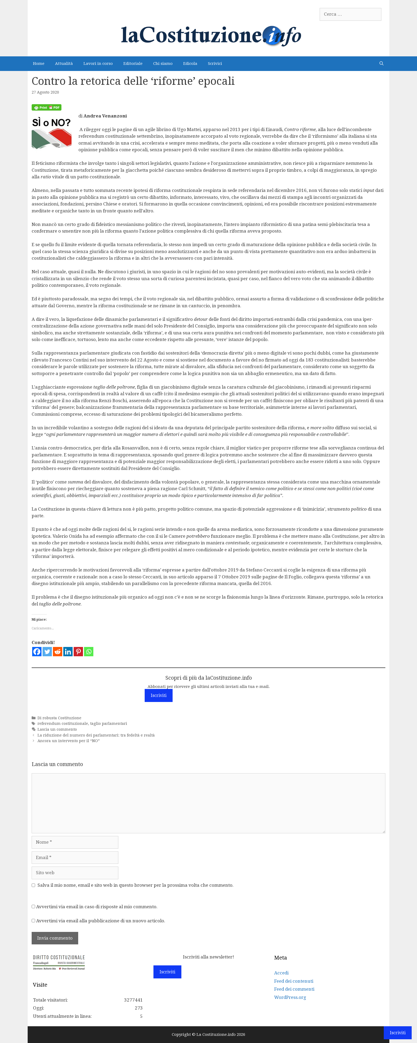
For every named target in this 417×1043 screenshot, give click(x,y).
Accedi (281, 972)
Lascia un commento (57, 729)
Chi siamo (163, 63)
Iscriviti (158, 695)
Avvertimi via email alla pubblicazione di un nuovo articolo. (100, 920)
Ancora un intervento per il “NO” (68, 741)
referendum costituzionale (62, 723)
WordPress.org (290, 997)
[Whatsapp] (88, 651)
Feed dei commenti (294, 989)
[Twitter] (47, 651)
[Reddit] (57, 651)
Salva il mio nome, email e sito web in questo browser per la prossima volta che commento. (135, 885)
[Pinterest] (78, 651)
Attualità (64, 63)
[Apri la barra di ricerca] (381, 63)
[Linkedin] (68, 651)
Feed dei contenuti (293, 981)
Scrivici (215, 63)
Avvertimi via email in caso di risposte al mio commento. (96, 906)
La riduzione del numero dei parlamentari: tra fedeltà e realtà (96, 735)
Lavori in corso (98, 63)
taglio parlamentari (108, 723)
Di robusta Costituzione (59, 718)
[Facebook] (36, 651)
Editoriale (133, 63)
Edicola (190, 63)
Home (38, 63)
